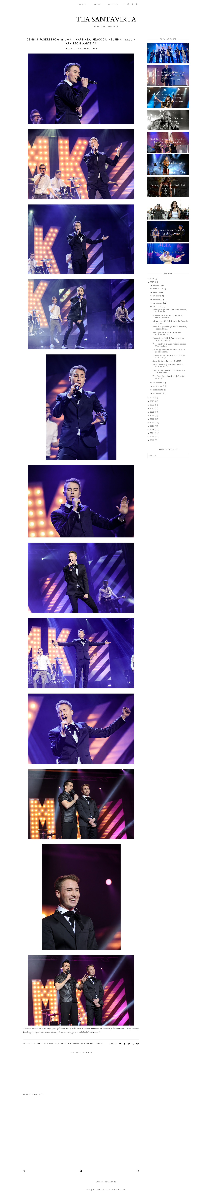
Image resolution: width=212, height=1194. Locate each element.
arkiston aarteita (47, 1043)
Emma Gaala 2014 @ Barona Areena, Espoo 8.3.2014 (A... (168, 339)
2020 (152, 412)
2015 (152, 429)
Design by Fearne (116, 1190)
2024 (152, 398)
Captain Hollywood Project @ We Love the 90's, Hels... (169, 371)
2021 (152, 408)
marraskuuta (158, 289)
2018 (152, 419)
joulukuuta (157, 285)
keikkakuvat (88, 1043)
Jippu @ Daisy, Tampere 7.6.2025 (167, 361)
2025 (152, 282)
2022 (152, 405)
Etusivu (82, 4)
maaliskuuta (158, 390)
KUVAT (97, 4)
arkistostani (94, 1032)
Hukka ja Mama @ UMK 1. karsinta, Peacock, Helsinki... (167, 316)
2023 (152, 401)
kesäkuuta (157, 306)
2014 (152, 433)
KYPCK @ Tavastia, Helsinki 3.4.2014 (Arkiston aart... (169, 351)
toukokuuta (158, 383)
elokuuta (157, 299)
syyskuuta (157, 296)
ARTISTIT (112, 4)
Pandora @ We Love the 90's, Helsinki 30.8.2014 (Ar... (169, 356)
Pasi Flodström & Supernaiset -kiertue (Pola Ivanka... (169, 345)
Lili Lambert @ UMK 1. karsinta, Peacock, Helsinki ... (170, 322)
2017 (152, 422)
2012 (152, 440)
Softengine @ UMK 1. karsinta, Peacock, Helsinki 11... (169, 310)
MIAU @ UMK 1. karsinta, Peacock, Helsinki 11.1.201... (167, 333)
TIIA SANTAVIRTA (106, 19)
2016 (152, 426)
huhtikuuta (158, 386)
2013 (152, 437)
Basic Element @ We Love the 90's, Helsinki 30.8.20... (168, 365)
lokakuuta (157, 292)
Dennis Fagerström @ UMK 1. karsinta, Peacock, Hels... (169, 328)
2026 (152, 278)
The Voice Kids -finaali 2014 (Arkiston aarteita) (169, 377)
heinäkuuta (158, 303)
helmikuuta (158, 393)
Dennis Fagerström (69, 1043)
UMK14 (99, 1043)
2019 (152, 415)
